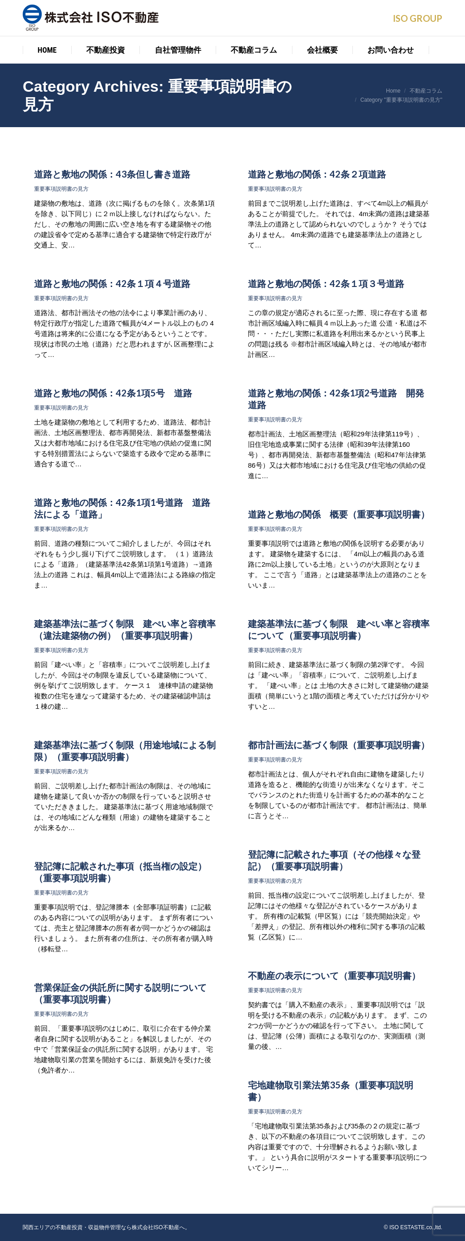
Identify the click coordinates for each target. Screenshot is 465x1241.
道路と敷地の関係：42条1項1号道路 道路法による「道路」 (122, 508)
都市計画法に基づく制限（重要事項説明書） (339, 744)
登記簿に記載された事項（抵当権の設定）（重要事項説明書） (120, 871)
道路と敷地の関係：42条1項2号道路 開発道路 (336, 398)
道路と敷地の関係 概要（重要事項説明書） (339, 514)
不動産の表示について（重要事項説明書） (334, 975)
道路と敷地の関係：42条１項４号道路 (112, 283)
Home (393, 91)
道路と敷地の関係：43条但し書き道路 (112, 173)
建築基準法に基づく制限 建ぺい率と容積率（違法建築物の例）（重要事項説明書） (125, 629)
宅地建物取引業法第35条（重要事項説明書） (330, 1090)
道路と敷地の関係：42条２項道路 (317, 173)
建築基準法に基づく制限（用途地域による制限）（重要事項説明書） (125, 750)
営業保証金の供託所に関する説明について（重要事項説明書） (120, 993)
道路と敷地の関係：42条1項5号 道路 (113, 392)
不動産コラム (426, 91)
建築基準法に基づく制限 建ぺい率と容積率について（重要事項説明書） (339, 629)
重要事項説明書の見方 (61, 189)
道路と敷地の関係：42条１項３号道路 (326, 283)
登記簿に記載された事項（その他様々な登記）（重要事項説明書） (334, 860)
